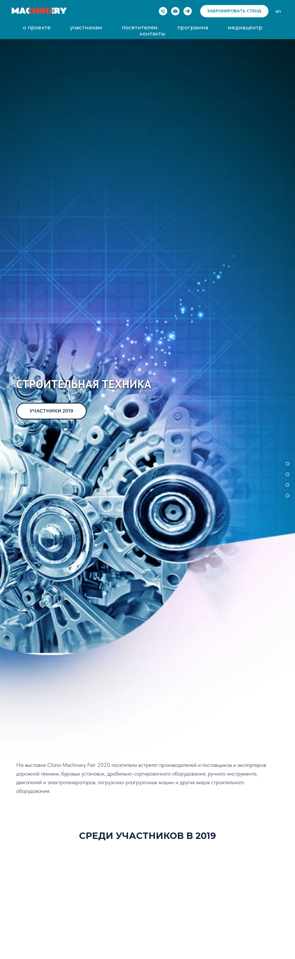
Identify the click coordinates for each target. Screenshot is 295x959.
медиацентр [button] (245, 28)
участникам (86, 28)
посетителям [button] (140, 28)
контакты (152, 34)
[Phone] (163, 11)
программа (192, 28)
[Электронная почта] (175, 11)
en (278, 11)
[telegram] (187, 11)
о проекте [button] (37, 28)
